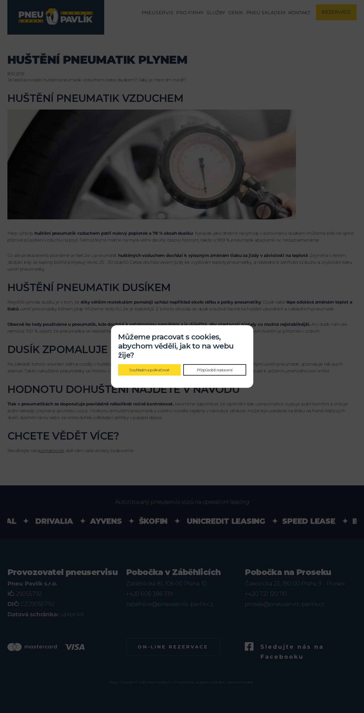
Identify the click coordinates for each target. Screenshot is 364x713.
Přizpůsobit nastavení (214, 370)
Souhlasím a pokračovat (149, 370)
